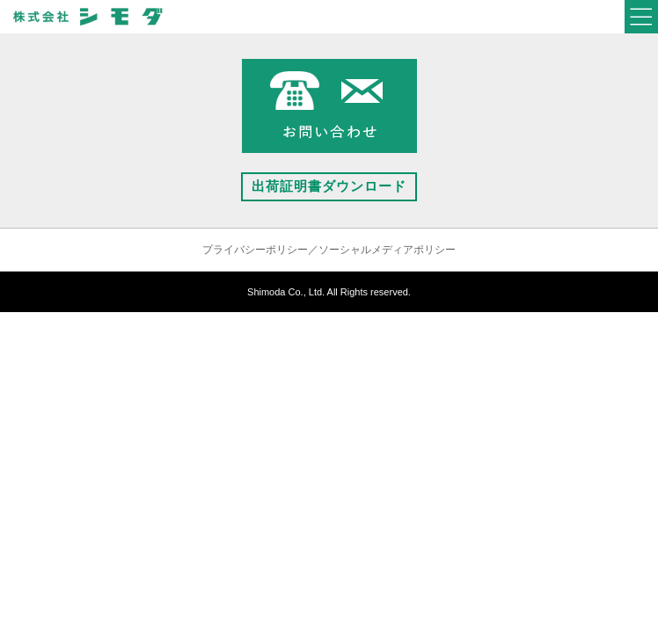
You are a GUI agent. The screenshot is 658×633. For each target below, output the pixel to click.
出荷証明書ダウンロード (329, 185)
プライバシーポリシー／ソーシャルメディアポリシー (329, 250)
